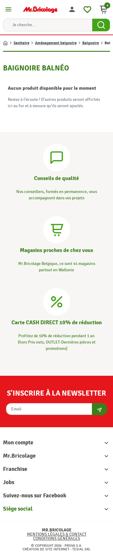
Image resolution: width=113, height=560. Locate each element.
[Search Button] (101, 25)
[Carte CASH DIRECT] (56, 300)
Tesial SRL (81, 549)
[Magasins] (56, 229)
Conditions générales (56, 538)
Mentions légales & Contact (56, 534)
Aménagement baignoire (56, 43)
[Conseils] (56, 156)
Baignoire (90, 43)
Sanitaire (21, 43)
